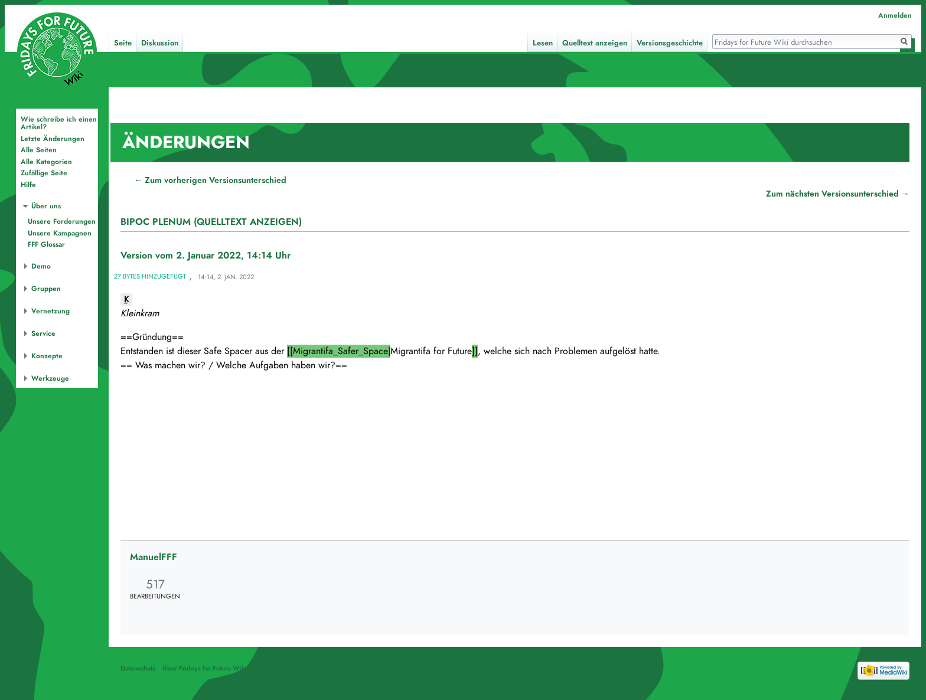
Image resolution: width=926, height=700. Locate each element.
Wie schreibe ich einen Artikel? (59, 123)
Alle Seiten (39, 150)
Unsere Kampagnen (60, 233)
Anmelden (895, 15)
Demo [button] (41, 266)
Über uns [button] (46, 206)
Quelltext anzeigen (594, 43)
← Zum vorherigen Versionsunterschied (210, 180)
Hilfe (28, 184)
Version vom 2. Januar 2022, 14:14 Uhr (205, 255)
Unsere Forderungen (62, 221)
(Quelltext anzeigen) (248, 221)
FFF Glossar (46, 244)
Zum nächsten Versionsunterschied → (837, 193)
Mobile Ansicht (340, 668)
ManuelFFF (153, 557)
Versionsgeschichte (670, 43)
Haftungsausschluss (282, 668)
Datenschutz (138, 668)
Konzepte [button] (47, 356)
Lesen (543, 43)
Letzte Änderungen (52, 138)
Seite (123, 43)
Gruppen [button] (46, 288)
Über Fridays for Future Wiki (204, 668)
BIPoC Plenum (155, 221)
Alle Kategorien (46, 161)
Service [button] (43, 333)
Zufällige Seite (44, 173)
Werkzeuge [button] (50, 378)
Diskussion (159, 43)
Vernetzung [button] (50, 311)
